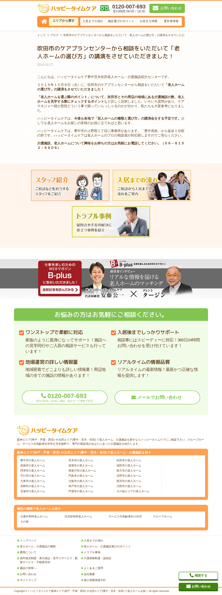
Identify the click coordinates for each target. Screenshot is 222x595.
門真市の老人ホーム (80, 475)
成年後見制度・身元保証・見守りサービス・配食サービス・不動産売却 (49, 560)
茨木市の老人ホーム (80, 460)
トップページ (28, 540)
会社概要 (89, 574)
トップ (41, 35)
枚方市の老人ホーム (129, 470)
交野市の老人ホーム (129, 475)
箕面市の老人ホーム (80, 465)
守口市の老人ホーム (32, 475)
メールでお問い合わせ (159, 397)
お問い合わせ (28, 574)
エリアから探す (64, 20)
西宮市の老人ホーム (129, 481)
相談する (201, 575)
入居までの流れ (92, 21)
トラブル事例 (92, 552)
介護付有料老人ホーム (34, 516)
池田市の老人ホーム (129, 465)
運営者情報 (171, 21)
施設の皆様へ (28, 568)
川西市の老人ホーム (129, 486)
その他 (24, 521)
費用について (28, 552)
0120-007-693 (64, 397)
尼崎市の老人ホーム (32, 486)
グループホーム (162, 516)
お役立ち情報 (148, 21)
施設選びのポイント (121, 21)
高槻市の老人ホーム (32, 465)
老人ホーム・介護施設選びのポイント (107, 546)
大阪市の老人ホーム (80, 481)
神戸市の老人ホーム (80, 486)
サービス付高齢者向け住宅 (125, 516)
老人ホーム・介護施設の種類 (38, 546)
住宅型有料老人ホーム (78, 516)
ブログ (54, 35)
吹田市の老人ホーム (129, 460)
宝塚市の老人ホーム (32, 491)
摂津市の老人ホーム (32, 470)
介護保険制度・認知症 (97, 558)
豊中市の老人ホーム (32, 460)
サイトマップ (28, 580)
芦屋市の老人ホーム (80, 491)
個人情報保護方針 (95, 580)
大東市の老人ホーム (32, 481)
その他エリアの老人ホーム (133, 491)
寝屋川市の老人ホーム (82, 470)
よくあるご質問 (93, 568)
